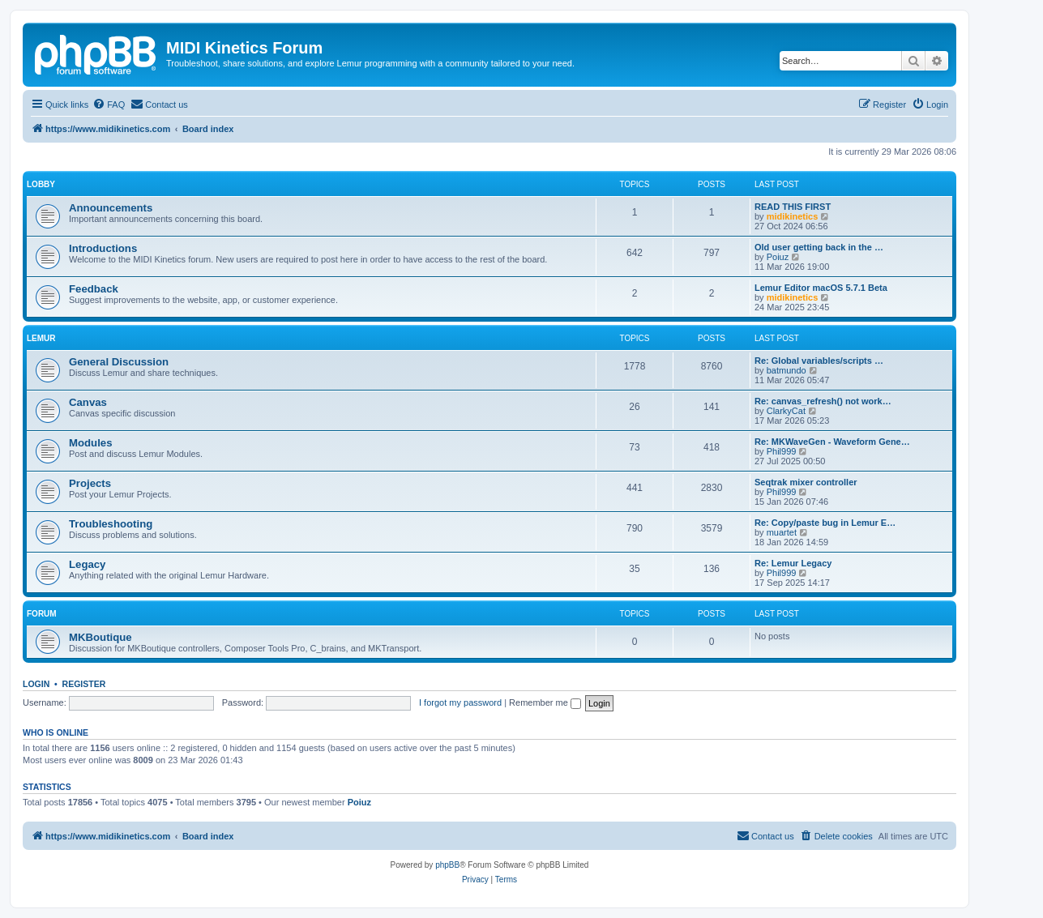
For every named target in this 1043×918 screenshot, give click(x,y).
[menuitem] (108, 104)
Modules (90, 443)
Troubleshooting (110, 524)
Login (36, 684)
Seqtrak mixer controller (805, 482)
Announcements (110, 208)
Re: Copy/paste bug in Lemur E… (825, 522)
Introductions (103, 248)
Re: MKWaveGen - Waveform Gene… (832, 441)
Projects (90, 483)
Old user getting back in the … (818, 247)
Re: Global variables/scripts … (818, 360)
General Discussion (119, 362)
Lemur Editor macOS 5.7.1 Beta (820, 287)
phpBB (447, 864)
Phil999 (782, 451)
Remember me (545, 702)
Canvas (88, 402)
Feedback (93, 289)
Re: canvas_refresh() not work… (822, 401)
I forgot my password (460, 702)
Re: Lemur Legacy (792, 563)
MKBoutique (100, 637)
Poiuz (778, 257)
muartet (782, 532)
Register (84, 684)
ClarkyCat (786, 411)
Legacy (87, 564)
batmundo (786, 370)
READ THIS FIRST (792, 206)
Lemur (41, 338)
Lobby (41, 184)
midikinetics (793, 216)
